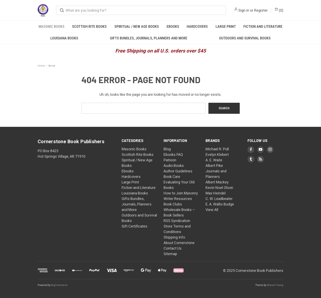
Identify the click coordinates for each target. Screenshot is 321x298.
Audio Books (174, 165)
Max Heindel (216, 193)
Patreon (170, 160)
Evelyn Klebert (217, 154)
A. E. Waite (214, 160)
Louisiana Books (64, 38)
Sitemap (170, 254)
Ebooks (173, 26)
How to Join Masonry (181, 193)
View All (212, 210)
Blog (167, 149)
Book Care (172, 176)
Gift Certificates (134, 226)
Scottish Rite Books (89, 26)
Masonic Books (51, 26)
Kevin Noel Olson (219, 187)
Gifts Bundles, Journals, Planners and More (148, 38)
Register (261, 10)
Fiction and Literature (263, 26)
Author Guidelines (178, 171)
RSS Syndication (177, 221)
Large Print (226, 26)
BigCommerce (59, 285)
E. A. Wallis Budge (220, 204)
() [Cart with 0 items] (279, 10)
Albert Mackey (217, 182)
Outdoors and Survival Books (245, 38)
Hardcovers (197, 26)
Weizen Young (275, 285)
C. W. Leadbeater (219, 198)
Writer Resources (178, 198)
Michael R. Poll (217, 149)
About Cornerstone (179, 243)
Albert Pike (214, 165)
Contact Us (173, 248)
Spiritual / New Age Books (136, 26)
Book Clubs (173, 204)
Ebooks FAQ (173, 154)
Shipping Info (174, 237)
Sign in (243, 10)
